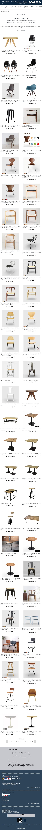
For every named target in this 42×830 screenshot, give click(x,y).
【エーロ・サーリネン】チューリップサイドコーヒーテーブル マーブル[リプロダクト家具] (10, 732)
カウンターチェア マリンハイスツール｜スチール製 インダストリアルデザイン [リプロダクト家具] (10, 126)
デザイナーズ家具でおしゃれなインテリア (31, 765)
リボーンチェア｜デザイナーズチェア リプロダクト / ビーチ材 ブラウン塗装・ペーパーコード (10, 304)
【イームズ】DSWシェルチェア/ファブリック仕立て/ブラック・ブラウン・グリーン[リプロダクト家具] (10, 101)
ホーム (2, 11)
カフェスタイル (6, 11)
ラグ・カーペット (19, 756)
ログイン (13, 825)
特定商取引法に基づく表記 (29, 825)
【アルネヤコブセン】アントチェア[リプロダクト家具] (10, 175)
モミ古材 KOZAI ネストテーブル (6, 503)
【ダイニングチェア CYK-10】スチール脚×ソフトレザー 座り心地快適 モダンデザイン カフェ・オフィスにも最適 (10, 655)
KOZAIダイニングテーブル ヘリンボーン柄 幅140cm (31, 528)
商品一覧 (6, 7)
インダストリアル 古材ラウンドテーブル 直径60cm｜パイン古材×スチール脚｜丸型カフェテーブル (10, 579)
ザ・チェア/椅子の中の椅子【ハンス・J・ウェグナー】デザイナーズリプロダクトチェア (31, 126)
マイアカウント (4, 825)
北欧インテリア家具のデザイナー (25, 765)
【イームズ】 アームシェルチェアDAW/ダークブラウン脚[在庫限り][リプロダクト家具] (31, 101)
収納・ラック (25, 753)
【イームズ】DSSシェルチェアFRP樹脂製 (29, 75)
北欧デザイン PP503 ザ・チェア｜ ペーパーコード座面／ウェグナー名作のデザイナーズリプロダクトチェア (10, 227)
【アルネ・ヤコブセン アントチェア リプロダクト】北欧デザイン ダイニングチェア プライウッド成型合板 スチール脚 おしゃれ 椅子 (31, 176)
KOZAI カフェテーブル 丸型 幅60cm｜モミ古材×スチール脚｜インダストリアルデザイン (10, 454)
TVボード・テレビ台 (29, 753)
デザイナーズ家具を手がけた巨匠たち (20, 765)
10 (32, 741)
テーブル (19, 752)
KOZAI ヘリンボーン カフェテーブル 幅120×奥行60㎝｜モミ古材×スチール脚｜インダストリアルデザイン (31, 479)
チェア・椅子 (13, 753)
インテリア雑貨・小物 (25, 757)
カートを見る (17, 825)
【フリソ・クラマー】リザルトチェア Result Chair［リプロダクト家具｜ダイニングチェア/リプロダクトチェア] (31, 354)
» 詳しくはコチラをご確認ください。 (33, 787)
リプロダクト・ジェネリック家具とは (15, 765)
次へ (35, 741)
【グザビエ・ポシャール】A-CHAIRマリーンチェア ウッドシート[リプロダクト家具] (10, 379)
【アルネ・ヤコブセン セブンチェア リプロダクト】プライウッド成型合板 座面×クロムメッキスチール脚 (10, 202)
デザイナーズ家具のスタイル (10, 765)
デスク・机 (22, 753)
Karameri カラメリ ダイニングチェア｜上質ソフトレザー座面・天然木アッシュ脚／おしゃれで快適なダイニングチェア (31, 706)
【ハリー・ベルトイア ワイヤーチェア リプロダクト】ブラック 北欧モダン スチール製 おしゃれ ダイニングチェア (31, 252)
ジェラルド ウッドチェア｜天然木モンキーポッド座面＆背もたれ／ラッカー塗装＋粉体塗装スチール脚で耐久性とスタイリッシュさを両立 (31, 680)
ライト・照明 (13, 756)
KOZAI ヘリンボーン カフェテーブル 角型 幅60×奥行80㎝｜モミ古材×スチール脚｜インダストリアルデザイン (31, 454)
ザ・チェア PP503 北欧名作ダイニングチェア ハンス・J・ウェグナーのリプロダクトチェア (31, 202)
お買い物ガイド (32, 7)
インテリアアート (22, 756)
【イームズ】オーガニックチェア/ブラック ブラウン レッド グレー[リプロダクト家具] (10, 151)
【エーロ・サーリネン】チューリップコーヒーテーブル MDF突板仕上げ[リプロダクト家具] (31, 732)
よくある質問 (26, 7)
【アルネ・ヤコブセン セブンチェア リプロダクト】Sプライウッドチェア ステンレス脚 (31, 329)
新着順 (24, 30)
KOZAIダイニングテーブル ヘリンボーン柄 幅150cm (9, 553)
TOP (2, 6)
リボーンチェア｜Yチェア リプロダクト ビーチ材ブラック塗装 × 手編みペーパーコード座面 (31, 278)
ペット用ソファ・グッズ (29, 757)
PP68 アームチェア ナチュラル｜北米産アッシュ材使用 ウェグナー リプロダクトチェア (10, 251)
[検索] (29, 2)
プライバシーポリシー (37, 825)
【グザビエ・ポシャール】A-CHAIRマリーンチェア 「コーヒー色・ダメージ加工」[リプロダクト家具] (31, 379)
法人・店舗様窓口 (39, 7)
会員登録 (9, 825)
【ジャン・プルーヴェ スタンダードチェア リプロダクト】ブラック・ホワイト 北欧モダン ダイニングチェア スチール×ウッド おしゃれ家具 (10, 354)
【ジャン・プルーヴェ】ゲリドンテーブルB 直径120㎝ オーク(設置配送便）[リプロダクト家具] (10, 51)
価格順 (22, 30)
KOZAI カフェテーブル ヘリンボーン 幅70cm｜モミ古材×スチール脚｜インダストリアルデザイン (31, 429)
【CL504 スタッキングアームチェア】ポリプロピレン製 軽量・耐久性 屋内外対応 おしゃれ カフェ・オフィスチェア (31, 629)
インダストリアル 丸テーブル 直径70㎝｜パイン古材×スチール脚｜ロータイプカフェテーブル (31, 554)
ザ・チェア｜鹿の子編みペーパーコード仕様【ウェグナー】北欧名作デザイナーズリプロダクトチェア (31, 227)
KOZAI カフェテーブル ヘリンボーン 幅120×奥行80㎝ (10, 478)
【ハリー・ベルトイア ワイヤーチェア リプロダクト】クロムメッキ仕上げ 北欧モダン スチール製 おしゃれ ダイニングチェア (10, 278)
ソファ (16, 752)
